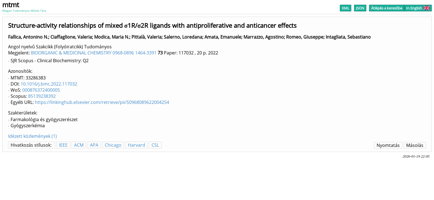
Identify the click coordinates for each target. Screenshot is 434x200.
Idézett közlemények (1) (32, 136)
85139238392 (42, 96)
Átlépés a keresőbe (386, 8)
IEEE (63, 145)
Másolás (414, 145)
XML (345, 8)
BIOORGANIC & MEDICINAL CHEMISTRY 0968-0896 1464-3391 (94, 53)
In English (418, 8)
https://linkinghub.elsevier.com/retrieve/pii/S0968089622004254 (102, 102)
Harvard (136, 145)
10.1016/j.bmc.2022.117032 (49, 84)
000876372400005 (41, 90)
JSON (360, 8)
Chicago (113, 145)
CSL (155, 145)
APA (94, 145)
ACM (79, 145)
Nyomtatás (388, 145)
